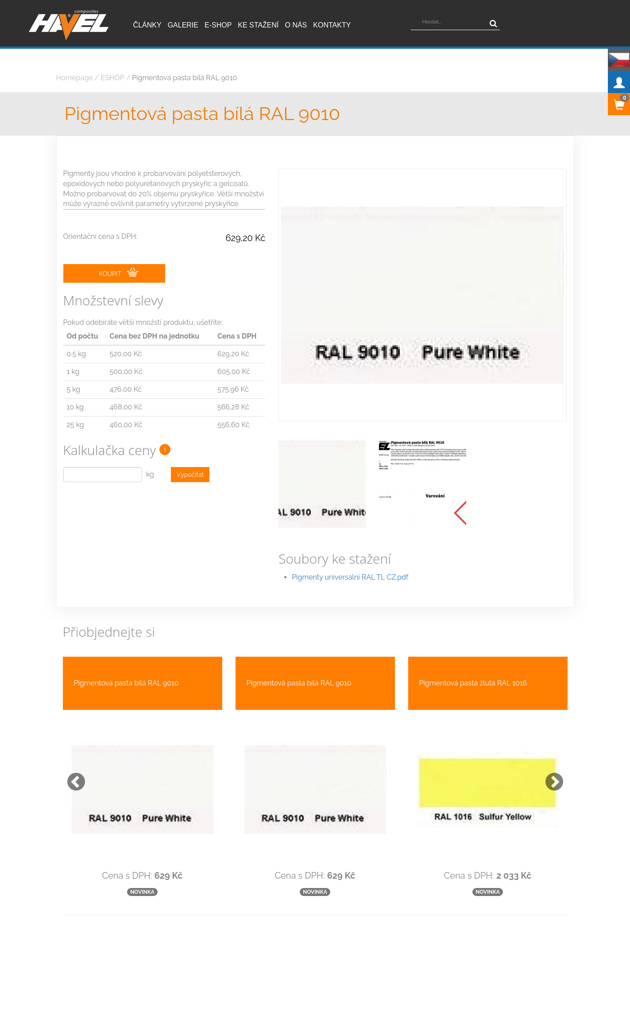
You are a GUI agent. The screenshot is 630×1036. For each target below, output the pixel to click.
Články (147, 25)
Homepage (74, 78)
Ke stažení (258, 25)
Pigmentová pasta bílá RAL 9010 (184, 78)
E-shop (218, 25)
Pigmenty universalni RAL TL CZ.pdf (350, 557)
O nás (296, 25)
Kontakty (332, 25)
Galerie (183, 25)
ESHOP (112, 78)
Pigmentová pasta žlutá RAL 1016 (473, 663)
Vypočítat (190, 475)
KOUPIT (118, 273)
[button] (72, 757)
